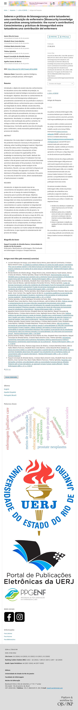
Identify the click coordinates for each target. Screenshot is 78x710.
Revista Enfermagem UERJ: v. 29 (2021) (48, 309)
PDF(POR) (53, 37)
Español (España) (10, 392)
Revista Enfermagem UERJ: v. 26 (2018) (40, 289)
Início (5, 10)
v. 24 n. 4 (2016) (22, 10)
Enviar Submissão (11, 377)
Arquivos (12, 10)
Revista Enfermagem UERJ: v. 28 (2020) (27, 333)
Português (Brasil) (10, 395)
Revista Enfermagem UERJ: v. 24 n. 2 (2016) (46, 279)
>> (10, 369)
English (6, 389)
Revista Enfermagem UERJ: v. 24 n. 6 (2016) (54, 319)
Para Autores (8, 636)
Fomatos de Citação (55, 83)
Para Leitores (8, 633)
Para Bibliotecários (9, 639)
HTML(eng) (65, 37)
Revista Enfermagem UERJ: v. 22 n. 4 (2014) (36, 297)
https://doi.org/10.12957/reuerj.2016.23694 (22, 69)
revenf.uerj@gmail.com (55, 688)
